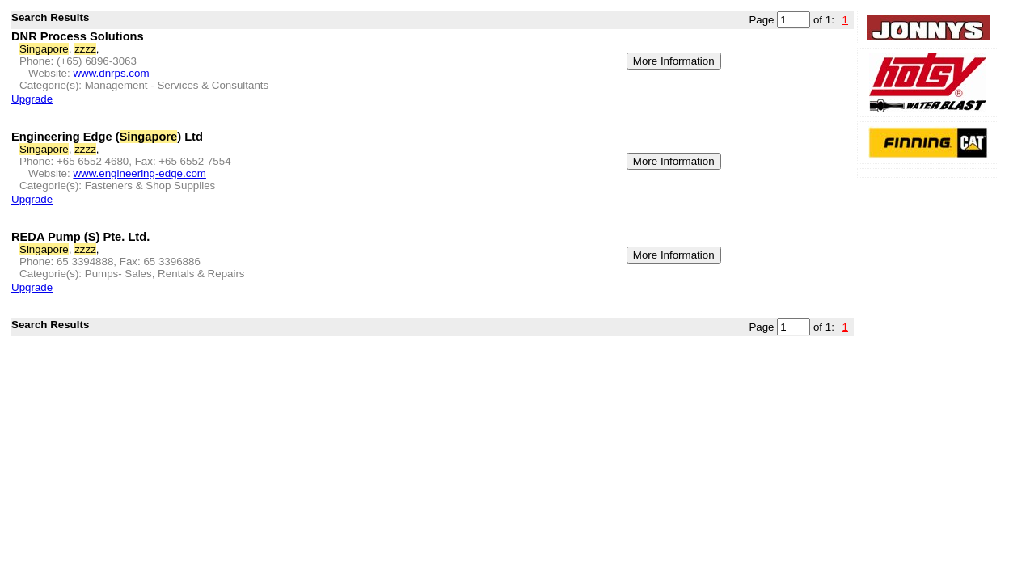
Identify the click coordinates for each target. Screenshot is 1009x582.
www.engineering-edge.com (139, 173)
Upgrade (32, 99)
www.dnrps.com (111, 73)
